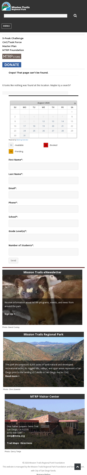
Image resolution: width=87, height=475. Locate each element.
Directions (26, 443)
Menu (6, 26)
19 (43, 126)
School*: (13, 216)
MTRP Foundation (13, 50)
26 (43, 130)
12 (43, 121)
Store (11, 56)
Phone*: (13, 202)
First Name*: (16, 159)
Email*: (13, 188)
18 (34, 126)
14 (62, 121)
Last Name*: (16, 174)
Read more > (12, 376)
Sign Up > (10, 313)
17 (24, 126)
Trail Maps (13, 443)
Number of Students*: (21, 245)
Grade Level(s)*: (18, 231)
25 (34, 130)
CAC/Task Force (12, 42)
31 (24, 135)
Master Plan (9, 46)
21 (62, 126)
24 (24, 130)
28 (62, 130)
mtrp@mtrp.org (16, 435)
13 (53, 121)
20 (53, 126)
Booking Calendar (22, 140)
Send (13, 260)
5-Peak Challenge (13, 38)
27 (53, 130)
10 (11, 145)
